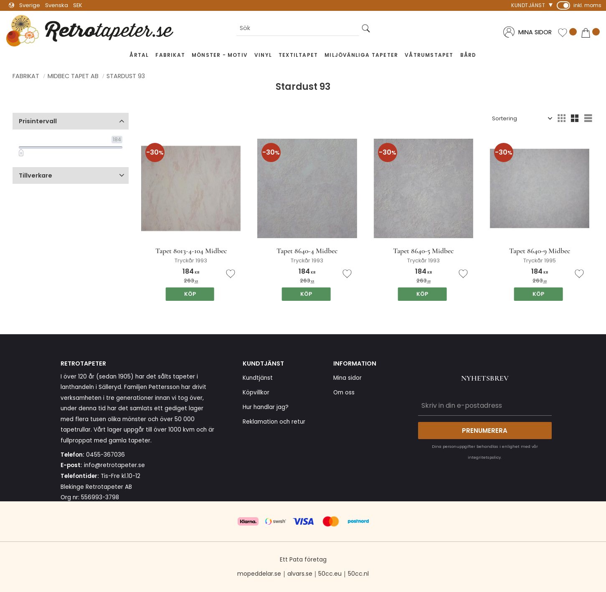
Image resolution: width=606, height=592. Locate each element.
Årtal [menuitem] (139, 54)
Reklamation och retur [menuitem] (274, 422)
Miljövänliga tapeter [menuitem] (361, 54)
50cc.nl (358, 573)
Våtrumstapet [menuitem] (429, 54)
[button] (567, 33)
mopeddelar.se (259, 573)
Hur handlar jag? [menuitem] (266, 407)
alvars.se (299, 573)
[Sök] (366, 28)
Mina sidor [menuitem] (347, 378)
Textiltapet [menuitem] (298, 54)
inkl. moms (587, 5)
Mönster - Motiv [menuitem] (220, 54)
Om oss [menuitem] (344, 392)
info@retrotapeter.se (114, 465)
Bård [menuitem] (468, 54)
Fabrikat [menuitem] (170, 54)
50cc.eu (330, 573)
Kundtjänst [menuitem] (528, 5)
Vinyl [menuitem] (263, 54)
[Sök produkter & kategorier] (297, 28)
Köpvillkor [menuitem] (256, 392)
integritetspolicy (484, 457)
